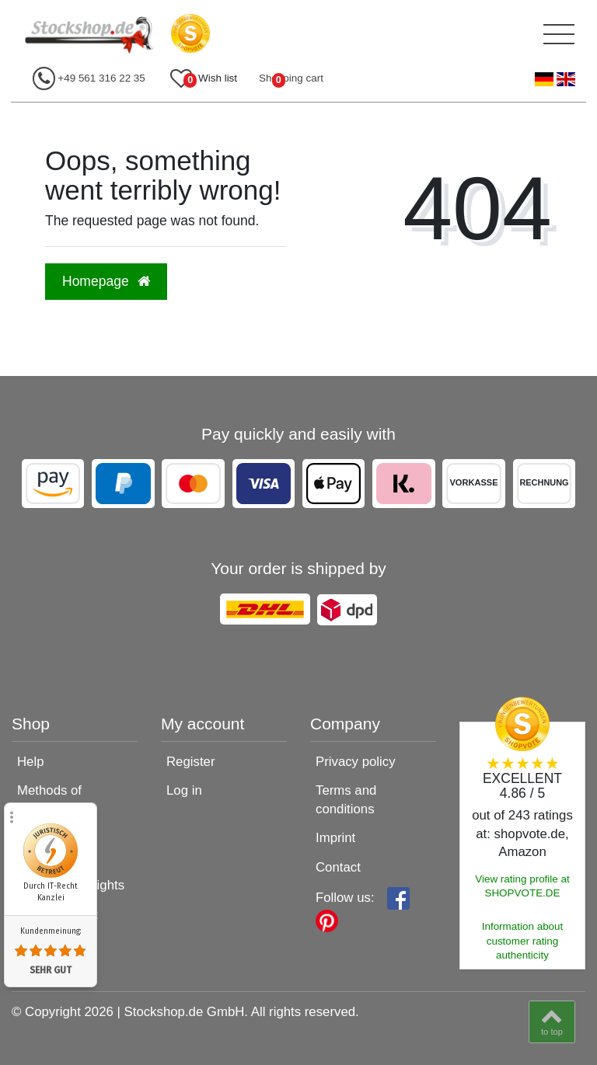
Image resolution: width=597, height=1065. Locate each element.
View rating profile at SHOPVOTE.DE (522, 886)
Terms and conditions (346, 799)
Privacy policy (356, 761)
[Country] (555, 79)
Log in (184, 790)
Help (30, 761)
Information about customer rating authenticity (523, 941)
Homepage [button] (106, 281)
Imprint (335, 837)
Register (190, 761)
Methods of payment (49, 799)
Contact (338, 867)
